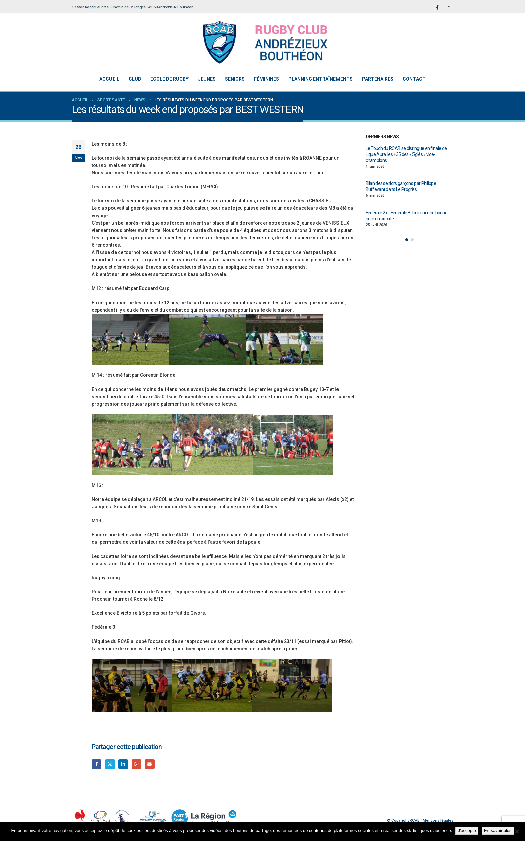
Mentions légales (438, 820)
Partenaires (377, 79)
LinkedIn (123, 764)
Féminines (266, 79)
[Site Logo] (257, 42)
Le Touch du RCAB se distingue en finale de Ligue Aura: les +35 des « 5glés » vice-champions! (406, 154)
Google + (136, 764)
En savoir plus (498, 830)
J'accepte (467, 830)
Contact (414, 79)
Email (149, 764)
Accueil (109, 79)
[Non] (516, 831)
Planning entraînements (320, 79)
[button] (406, 240)
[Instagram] (448, 7)
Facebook (96, 764)
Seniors (235, 79)
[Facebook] (437, 7)
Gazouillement (110, 764)
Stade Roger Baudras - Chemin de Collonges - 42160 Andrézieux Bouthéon (132, 7)
